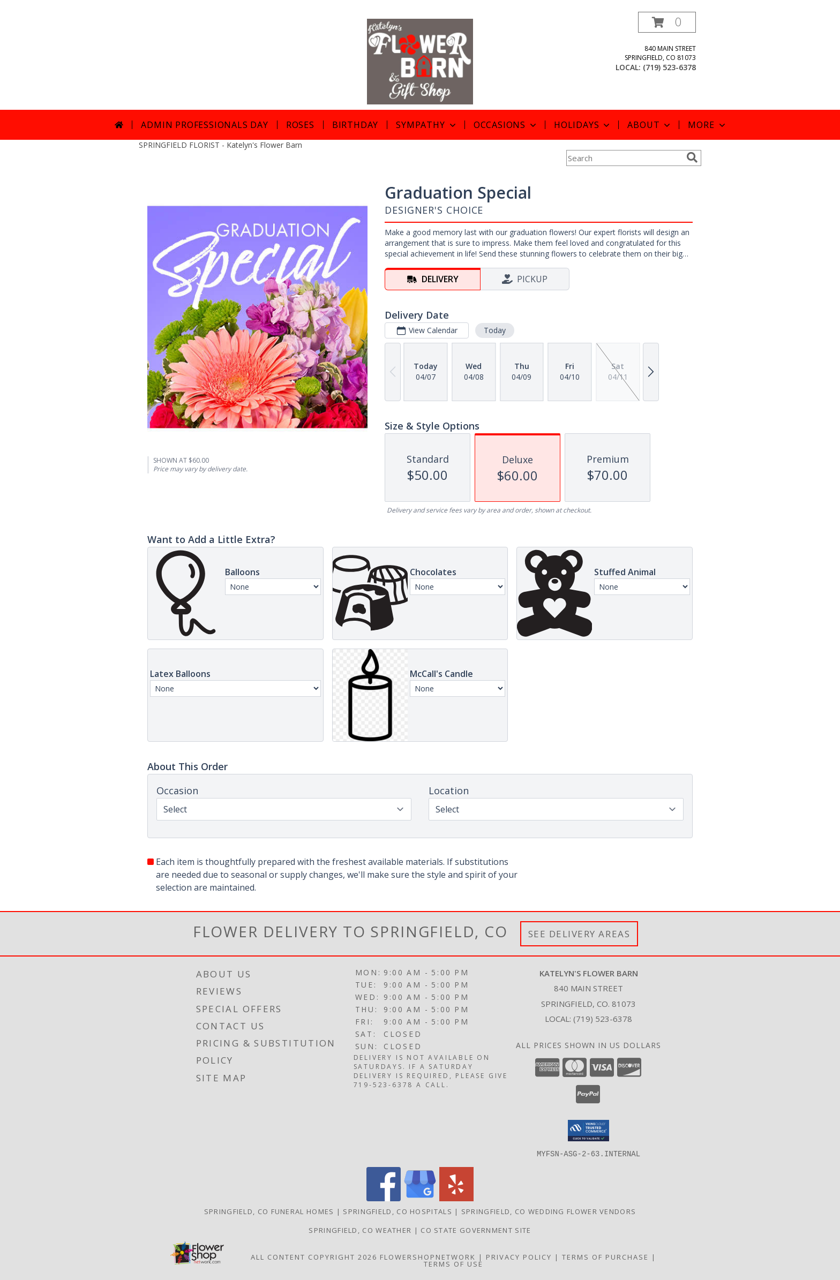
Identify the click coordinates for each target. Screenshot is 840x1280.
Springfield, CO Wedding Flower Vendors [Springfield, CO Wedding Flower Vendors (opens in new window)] (548, 1211)
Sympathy (427, 125)
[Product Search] (624, 157)
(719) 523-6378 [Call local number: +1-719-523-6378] (669, 67)
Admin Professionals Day (204, 125)
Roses (300, 125)
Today (495, 330)
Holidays (583, 125)
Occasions (506, 125)
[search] (692, 157)
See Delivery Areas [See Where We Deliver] (579, 934)
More (707, 125)
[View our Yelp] (456, 1198)
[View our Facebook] (383, 1198)
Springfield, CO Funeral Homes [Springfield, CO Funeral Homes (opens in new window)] (269, 1211)
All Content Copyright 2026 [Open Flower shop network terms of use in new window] (314, 1256)
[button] (667, 22)
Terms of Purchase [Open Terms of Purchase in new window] (605, 1256)
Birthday (355, 125)
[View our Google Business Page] (420, 1198)
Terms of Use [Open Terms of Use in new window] (453, 1263)
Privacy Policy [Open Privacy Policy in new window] (519, 1256)
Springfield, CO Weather (360, 1229)
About (649, 125)
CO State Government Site (476, 1229)
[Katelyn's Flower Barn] (419, 61)
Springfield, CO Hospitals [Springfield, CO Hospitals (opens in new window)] (397, 1211)
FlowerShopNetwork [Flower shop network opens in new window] (428, 1256)
